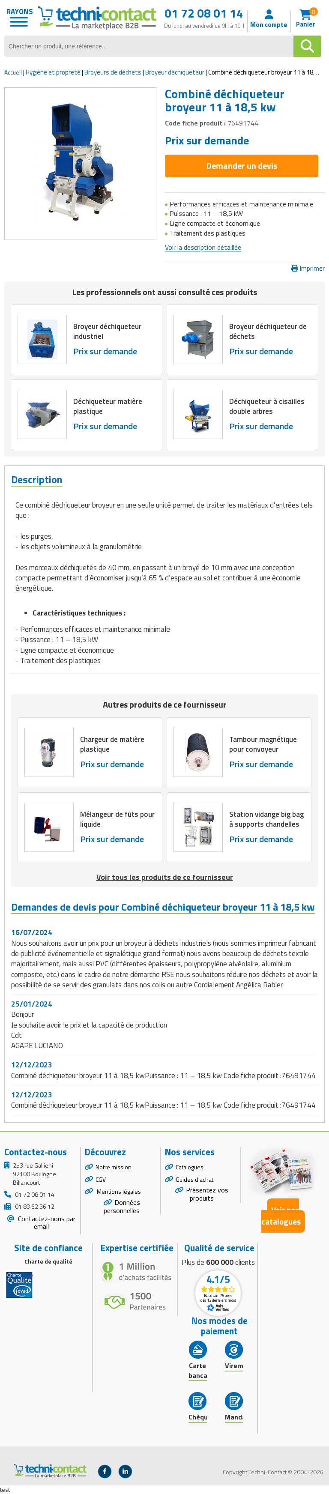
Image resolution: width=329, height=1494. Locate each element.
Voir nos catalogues (281, 1216)
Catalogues (189, 1166)
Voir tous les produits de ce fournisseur (164, 877)
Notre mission (114, 1166)
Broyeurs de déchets (112, 72)
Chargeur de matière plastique (112, 744)
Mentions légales (118, 1191)
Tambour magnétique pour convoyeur (263, 744)
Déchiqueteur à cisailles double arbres (267, 406)
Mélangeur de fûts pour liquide (117, 819)
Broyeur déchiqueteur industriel (107, 331)
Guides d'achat (194, 1179)
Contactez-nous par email (45, 1222)
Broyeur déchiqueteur (174, 72)
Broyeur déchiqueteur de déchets (268, 331)
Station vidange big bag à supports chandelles (266, 819)
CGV (101, 1179)
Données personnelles (122, 1206)
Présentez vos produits (207, 1194)
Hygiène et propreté (53, 72)
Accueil (13, 72)
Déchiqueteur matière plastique (107, 406)
